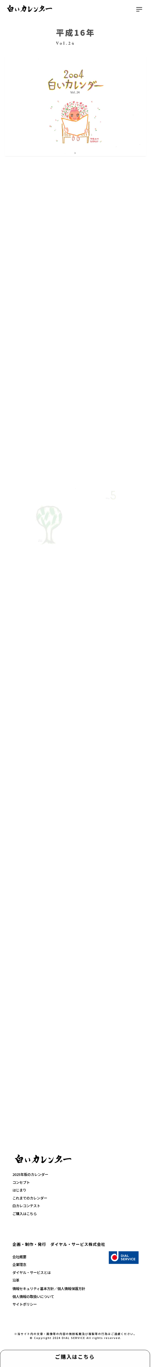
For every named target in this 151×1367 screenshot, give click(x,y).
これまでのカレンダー (29, 1197)
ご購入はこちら (75, 1356)
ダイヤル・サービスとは (31, 1272)
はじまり (19, 1190)
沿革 (15, 1280)
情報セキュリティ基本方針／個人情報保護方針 (48, 1288)
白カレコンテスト (26, 1205)
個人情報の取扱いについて (33, 1296)
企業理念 (19, 1264)
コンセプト (21, 1182)
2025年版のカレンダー (30, 1174)
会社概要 (19, 1256)
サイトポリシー (24, 1304)
